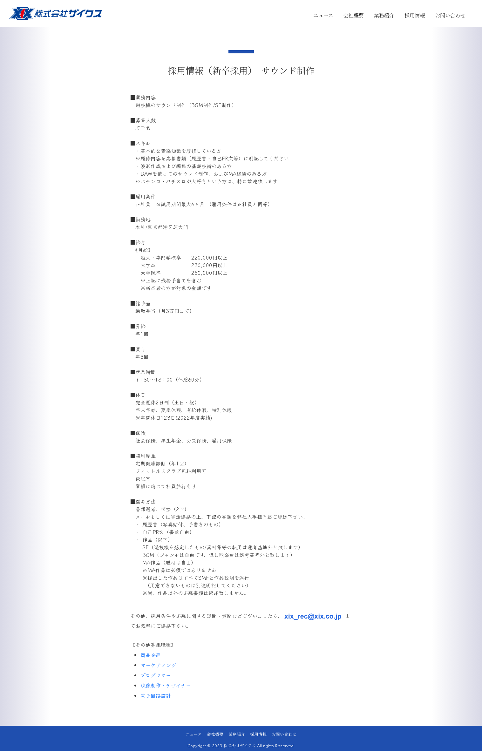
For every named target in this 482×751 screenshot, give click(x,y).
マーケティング (158, 665)
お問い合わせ (450, 15)
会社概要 (353, 15)
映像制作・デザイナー (165, 685)
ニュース (323, 15)
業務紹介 (384, 15)
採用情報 (414, 15)
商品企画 (150, 655)
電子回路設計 (155, 695)
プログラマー (155, 675)
